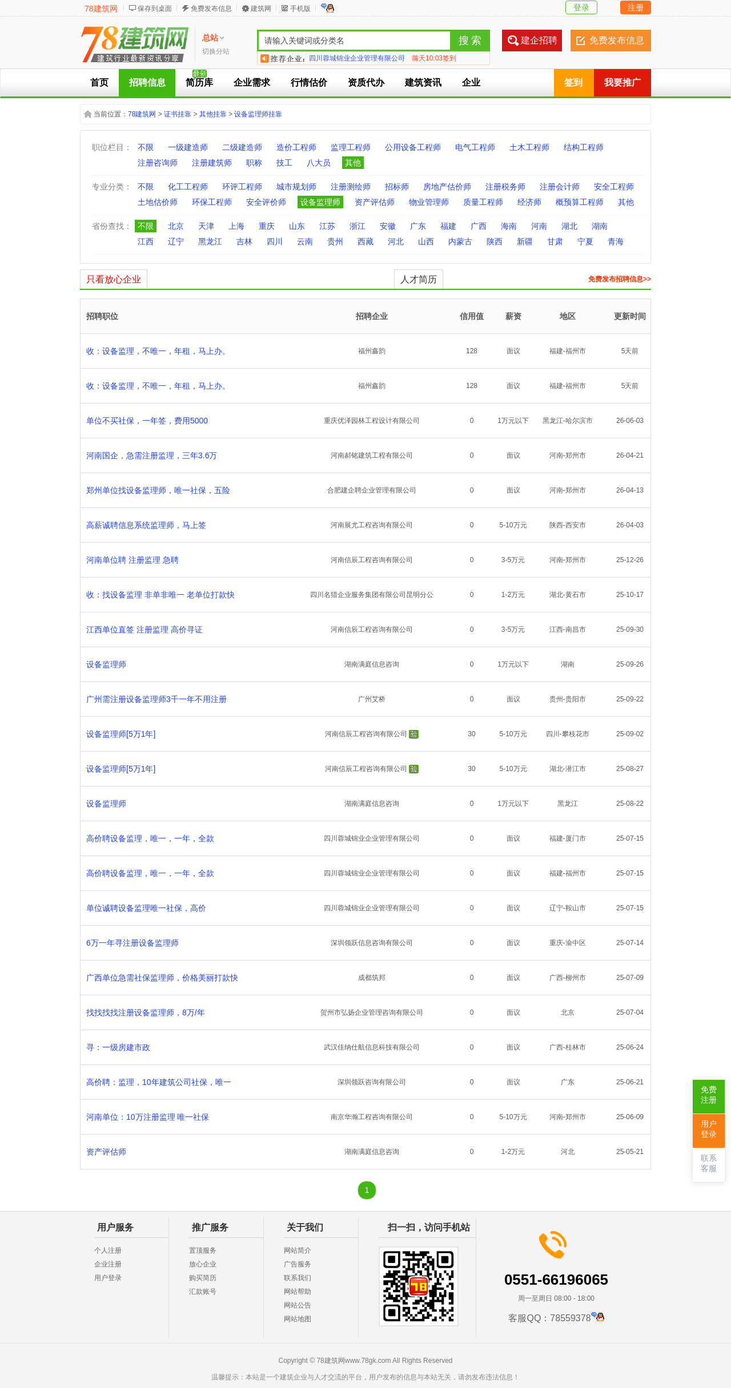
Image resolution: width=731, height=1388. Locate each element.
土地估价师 (158, 202)
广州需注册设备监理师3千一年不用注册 (156, 699)
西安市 (575, 525)
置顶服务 (202, 1250)
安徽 (388, 226)
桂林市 (575, 1047)
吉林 (244, 241)
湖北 (569, 226)
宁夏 (585, 241)
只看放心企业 (113, 279)
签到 (573, 82)
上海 (236, 226)
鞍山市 (575, 908)
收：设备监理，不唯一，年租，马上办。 (158, 351)
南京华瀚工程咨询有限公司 (372, 1117)
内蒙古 (460, 241)
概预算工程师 (580, 202)
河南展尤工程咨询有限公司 (372, 525)
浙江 (358, 226)
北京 (176, 226)
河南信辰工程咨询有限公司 (372, 560)
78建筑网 (101, 8)
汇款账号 (202, 1292)
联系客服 (709, 1163)
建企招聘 (539, 40)
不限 (146, 147)
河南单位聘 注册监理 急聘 (132, 559)
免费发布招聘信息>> (619, 279)
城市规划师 (296, 186)
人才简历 (418, 279)
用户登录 (108, 1278)
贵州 (335, 241)
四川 (275, 241)
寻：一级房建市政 (118, 1047)
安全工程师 (614, 186)
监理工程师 (351, 147)
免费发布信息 (211, 9)
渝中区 (575, 943)
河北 (396, 241)
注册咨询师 (158, 162)
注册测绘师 (351, 186)
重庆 (267, 226)
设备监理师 (320, 202)
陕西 (495, 241)
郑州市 (575, 455)
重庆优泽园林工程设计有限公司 (372, 421)
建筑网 (261, 9)
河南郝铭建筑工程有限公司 (372, 455)
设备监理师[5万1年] (120, 734)
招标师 (397, 186)
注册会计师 (560, 186)
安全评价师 (266, 202)
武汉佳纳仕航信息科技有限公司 (372, 1047)
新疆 (525, 241)
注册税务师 (505, 186)
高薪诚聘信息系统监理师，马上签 (146, 525)
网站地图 (297, 1319)
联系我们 (297, 1278)
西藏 (365, 241)
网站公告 (297, 1305)
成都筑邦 (371, 978)
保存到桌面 (155, 9)
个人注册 (108, 1250)
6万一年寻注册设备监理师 (132, 942)
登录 (581, 7)
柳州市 (575, 978)
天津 (206, 226)
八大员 (319, 162)
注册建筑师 (212, 162)
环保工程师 (212, 202)
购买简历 (202, 1278)
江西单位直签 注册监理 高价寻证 (144, 629)
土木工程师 (529, 147)
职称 (254, 162)
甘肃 (555, 241)
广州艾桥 (371, 699)
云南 (305, 241)
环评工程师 (242, 186)
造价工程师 (296, 147)
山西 (426, 241)
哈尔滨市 (579, 421)
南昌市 (575, 630)
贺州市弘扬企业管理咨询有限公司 (371, 1012)
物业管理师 (429, 202)
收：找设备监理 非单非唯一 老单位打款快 (160, 594)
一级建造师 (188, 147)
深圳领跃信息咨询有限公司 (372, 943)
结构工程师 (584, 147)
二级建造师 (242, 147)
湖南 (600, 226)
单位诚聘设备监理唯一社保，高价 (146, 908)
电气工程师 (475, 147)
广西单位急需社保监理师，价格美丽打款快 (162, 977)
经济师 (529, 202)
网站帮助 (297, 1292)
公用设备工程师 (413, 147)
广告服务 (297, 1264)
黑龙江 (210, 241)
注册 (636, 7)
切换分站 (216, 51)
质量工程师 (483, 202)
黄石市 (575, 595)
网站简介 (297, 1250)
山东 (297, 226)
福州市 (575, 351)
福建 (448, 226)
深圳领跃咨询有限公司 (372, 1082)
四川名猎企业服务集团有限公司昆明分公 (371, 595)
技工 (284, 162)
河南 (539, 226)
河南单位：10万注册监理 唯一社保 (147, 1116)
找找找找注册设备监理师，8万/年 (145, 1012)
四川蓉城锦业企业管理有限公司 (357, 58)
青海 (616, 241)
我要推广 (622, 82)
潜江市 (575, 769)
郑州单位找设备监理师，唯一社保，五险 (158, 490)
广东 (418, 226)
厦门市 (575, 838)
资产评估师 (375, 202)
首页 (99, 82)
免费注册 (709, 1095)
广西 (479, 226)
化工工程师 (188, 186)
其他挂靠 (213, 114)
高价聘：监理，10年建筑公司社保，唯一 (158, 1082)
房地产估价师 (447, 186)
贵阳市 (575, 699)
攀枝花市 (575, 734)
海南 (509, 226)
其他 (353, 162)
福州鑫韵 (371, 351)
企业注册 (108, 1264)
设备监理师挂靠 (258, 114)
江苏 (327, 226)
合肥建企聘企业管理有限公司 (371, 490)
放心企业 (202, 1264)
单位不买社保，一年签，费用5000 (147, 420)
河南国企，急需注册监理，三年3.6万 (151, 455)
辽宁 (176, 241)
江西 (146, 241)
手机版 (300, 9)
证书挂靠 (177, 114)
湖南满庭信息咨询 (371, 664)
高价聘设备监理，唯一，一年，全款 (150, 838)
